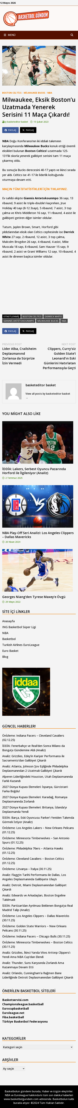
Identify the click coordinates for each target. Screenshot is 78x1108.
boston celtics (31, 316)
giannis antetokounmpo (19, 320)
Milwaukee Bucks (34, 92)
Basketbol (9, 639)
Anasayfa (8, 621)
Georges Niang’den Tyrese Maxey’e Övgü (33, 597)
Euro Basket (10, 651)
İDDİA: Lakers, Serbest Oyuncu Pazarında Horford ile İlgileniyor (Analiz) (34, 471)
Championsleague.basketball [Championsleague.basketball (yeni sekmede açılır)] (23, 1004)
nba (64, 320)
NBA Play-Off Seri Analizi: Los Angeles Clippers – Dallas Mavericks (38, 535)
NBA (49, 92)
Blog (5, 657)
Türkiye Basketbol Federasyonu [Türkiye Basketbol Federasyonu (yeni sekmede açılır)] (25, 1021)
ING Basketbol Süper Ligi (19, 627)
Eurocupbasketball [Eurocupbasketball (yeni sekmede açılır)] (15, 1008)
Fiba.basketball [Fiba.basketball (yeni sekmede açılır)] (13, 1017)
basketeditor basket (17, 121)
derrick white (53, 316)
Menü (9, 35)
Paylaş (10, 130)
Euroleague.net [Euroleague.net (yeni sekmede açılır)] (13, 1013)
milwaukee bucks (47, 320)
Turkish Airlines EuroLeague (20, 645)
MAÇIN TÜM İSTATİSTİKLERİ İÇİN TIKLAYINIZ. (34, 189)
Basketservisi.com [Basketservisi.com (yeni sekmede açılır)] (15, 1000)
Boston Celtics (12, 92)
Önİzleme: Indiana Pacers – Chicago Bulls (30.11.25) (36, 936)
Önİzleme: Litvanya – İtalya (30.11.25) (27, 869)
